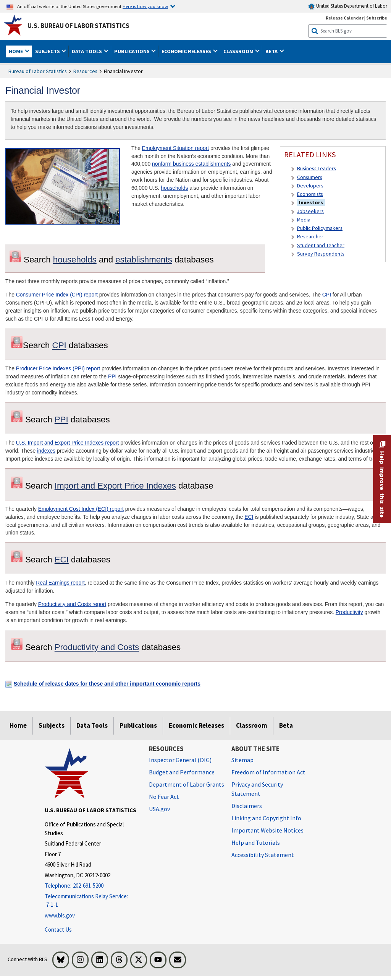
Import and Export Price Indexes (115, 485)
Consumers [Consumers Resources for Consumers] (309, 177)
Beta (286, 725)
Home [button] (16, 51)
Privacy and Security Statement (257, 788)
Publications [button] (132, 51)
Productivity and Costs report (72, 604)
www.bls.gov (60, 915)
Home (18, 725)
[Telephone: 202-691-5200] (91, 885)
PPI (112, 376)
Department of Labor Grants (186, 784)
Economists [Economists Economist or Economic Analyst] (310, 194)
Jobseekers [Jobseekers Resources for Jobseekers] (310, 211)
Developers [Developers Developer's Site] (310, 185)
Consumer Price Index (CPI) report (57, 295)
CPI (326, 295)
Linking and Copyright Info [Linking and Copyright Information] (266, 818)
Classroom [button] (239, 51)
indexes (46, 451)
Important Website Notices (267, 830)
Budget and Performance (182, 772)
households (174, 188)
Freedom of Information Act (268, 772)
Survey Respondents (320, 253)
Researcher (310, 236)
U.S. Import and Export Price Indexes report (67, 443)
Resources (85, 71)
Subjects (52, 725)
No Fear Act (164, 796)
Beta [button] (272, 51)
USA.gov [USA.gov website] (159, 809)
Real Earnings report (60, 583)
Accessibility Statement (262, 855)
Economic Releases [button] (187, 51)
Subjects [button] (48, 51)
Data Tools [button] (87, 51)
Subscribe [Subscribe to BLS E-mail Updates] (376, 18)
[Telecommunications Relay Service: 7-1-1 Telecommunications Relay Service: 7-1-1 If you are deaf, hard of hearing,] (91, 900)
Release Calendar (345, 18)
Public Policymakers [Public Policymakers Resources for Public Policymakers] (320, 228)
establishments (143, 259)
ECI (248, 517)
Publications (138, 725)
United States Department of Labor (347, 6)
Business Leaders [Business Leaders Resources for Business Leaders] (316, 168)
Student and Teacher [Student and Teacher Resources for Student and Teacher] (320, 245)
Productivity (349, 612)
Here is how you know (145, 6)
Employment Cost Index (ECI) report (81, 509)
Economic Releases (196, 725)
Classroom (251, 725)
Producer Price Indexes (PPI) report (58, 368)
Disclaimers (246, 806)
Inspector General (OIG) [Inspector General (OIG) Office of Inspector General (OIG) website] (180, 760)
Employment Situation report (175, 148)
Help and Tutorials (255, 842)
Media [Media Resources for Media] (303, 219)
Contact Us (58, 929)
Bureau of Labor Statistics (37, 71)
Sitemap (242, 760)
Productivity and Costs (97, 647)
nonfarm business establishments (191, 164)
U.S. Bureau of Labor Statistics (78, 25)
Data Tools (92, 725)
